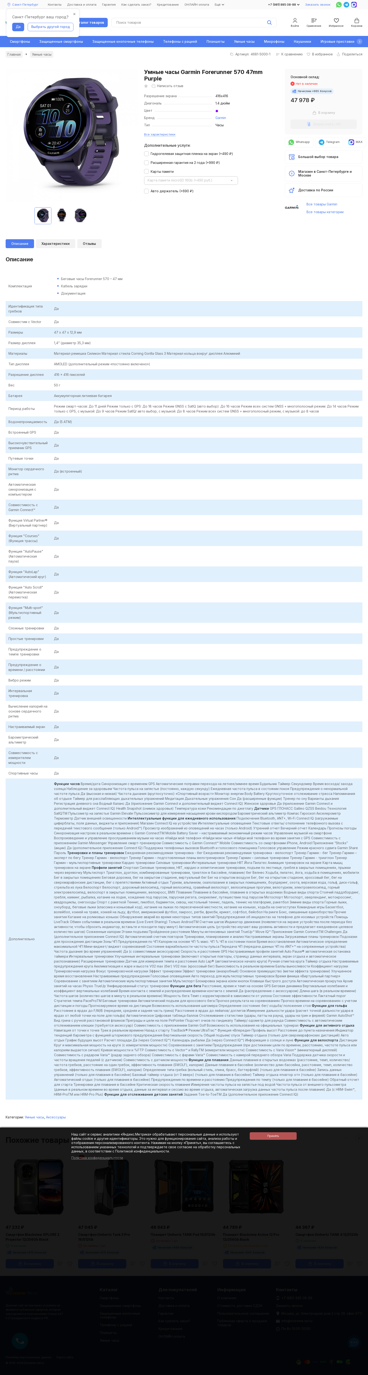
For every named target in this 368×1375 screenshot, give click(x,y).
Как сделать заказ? (136, 4)
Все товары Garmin (322, 204)
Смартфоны (20, 41)
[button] (359, 41)
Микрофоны (274, 41)
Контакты (54, 4)
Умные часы (244, 41)
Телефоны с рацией (180, 41)
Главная (14, 54)
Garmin (220, 118)
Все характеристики (159, 134)
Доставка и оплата (81, 4)
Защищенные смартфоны (61, 41)
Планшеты (216, 41)
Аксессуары (56, 1117)
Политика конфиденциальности (97, 1158)
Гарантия (109, 4)
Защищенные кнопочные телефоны (123, 41)
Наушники (302, 41)
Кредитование (168, 4)
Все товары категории (325, 212)
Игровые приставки (337, 41)
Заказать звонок (317, 4)
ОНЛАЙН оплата (196, 4)
